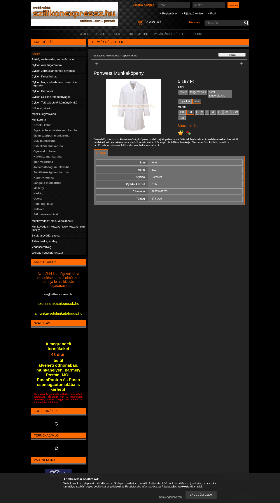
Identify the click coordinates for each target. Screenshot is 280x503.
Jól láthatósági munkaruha (51, 167)
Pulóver (38, 209)
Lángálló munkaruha (47, 182)
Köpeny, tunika (43, 177)
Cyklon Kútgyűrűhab (44, 76)
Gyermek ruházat (45, 151)
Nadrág (38, 193)
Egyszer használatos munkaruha (55, 130)
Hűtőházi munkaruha (47, 156)
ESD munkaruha (44, 140)
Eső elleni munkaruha (48, 146)
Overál (37, 198)
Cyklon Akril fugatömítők (47, 65)
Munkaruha (113, 55)
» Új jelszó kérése (192, 13)
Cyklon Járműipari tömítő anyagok (53, 70)
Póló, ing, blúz (43, 203)
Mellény (38, 188)
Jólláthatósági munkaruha (51, 172)
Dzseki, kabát (42, 125)
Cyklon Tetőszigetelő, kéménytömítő (54, 102)
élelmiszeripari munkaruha (51, 135)
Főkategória (99, 55)
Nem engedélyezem (170, 497)
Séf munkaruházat (45, 214)
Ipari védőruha (43, 161)
